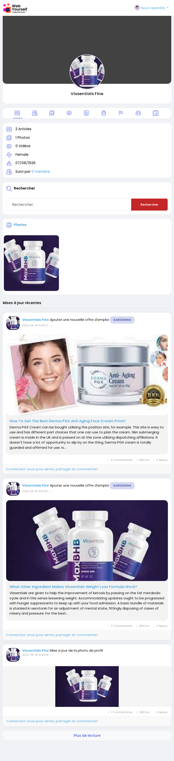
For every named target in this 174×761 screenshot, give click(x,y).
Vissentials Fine (87, 93)
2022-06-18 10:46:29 (35, 655)
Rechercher (149, 204)
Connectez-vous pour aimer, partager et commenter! (52, 469)
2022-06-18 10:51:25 (35, 491)
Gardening (122, 320)
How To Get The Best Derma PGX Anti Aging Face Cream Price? (68, 421)
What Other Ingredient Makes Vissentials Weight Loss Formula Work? (73, 586)
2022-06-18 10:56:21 (35, 325)
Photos (20, 224)
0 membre (40, 171)
